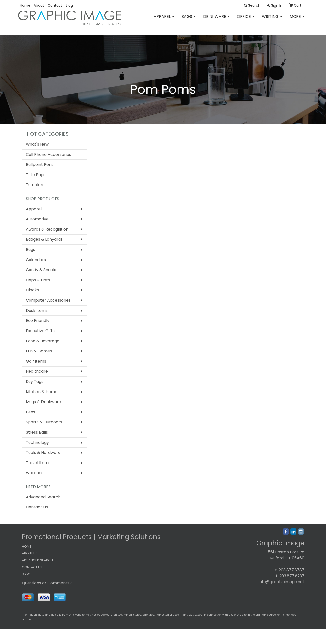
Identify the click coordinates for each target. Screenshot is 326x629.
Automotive (37, 219)
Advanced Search (43, 497)
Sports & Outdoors (44, 422)
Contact (55, 5)
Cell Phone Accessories (48, 154)
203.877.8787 (291, 570)
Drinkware (216, 20)
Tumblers (35, 185)
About (39, 5)
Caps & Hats (38, 280)
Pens (30, 412)
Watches (34, 473)
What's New (37, 144)
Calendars (36, 259)
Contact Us (37, 507)
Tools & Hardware (43, 452)
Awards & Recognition (47, 229)
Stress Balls (37, 432)
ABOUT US (30, 553)
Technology (37, 442)
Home (25, 5)
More (297, 20)
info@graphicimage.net (281, 582)
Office (245, 20)
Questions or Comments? (47, 583)
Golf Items (36, 361)
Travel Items (38, 463)
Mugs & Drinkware (43, 402)
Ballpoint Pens (39, 164)
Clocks (32, 290)
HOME (26, 546)
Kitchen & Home (41, 391)
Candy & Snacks (41, 270)
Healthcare (37, 371)
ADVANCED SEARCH (37, 560)
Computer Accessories (48, 300)
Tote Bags (35, 175)
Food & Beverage (42, 341)
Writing (272, 20)
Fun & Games (39, 351)
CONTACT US (32, 567)
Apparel (164, 20)
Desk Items (37, 310)
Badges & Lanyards (44, 239)
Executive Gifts (40, 331)
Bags (188, 20)
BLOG (26, 574)
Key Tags (34, 381)
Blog (69, 5)
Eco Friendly (37, 320)
